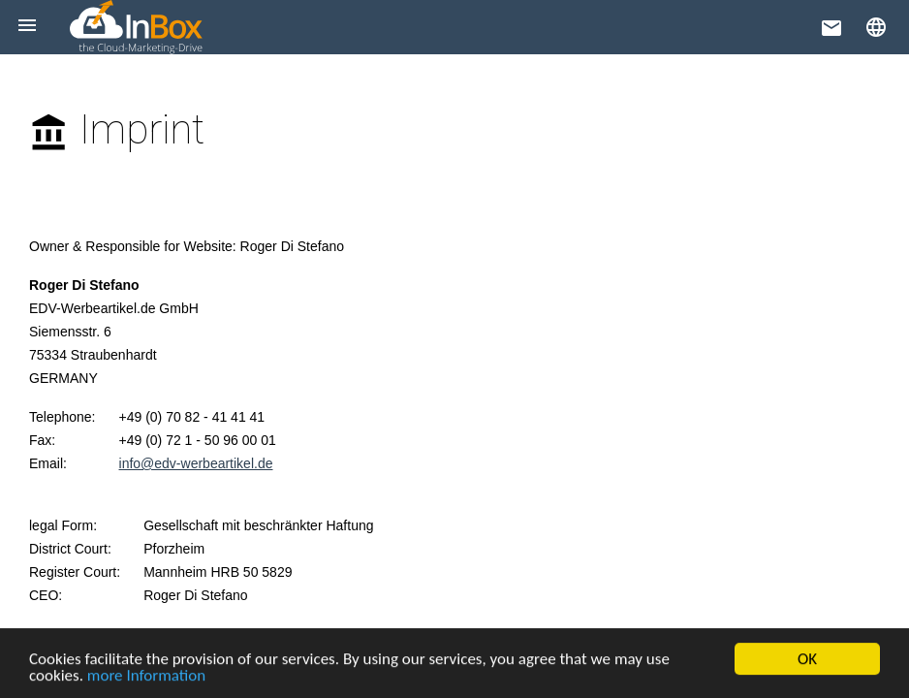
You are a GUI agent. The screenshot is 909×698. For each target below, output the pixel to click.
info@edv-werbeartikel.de (196, 463)
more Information (146, 677)
